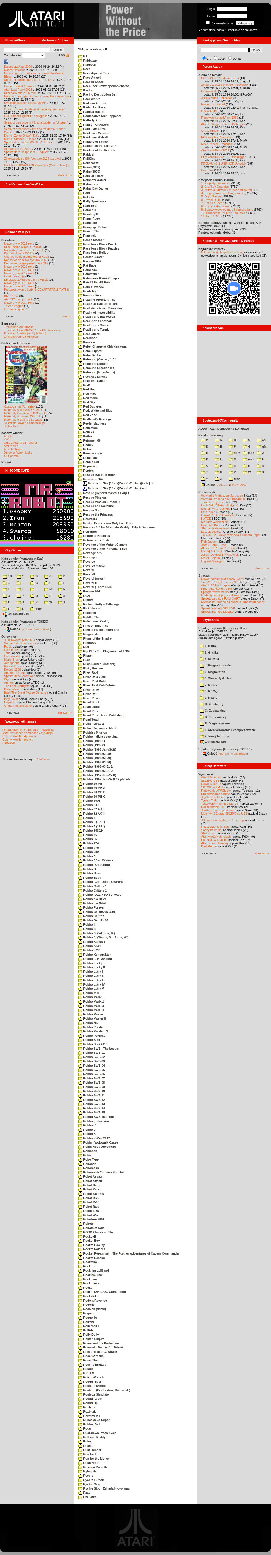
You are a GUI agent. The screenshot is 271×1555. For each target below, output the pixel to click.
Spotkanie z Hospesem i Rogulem (27, 152)
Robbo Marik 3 (91, 1005)
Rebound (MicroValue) (96, 372)
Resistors (87, 518)
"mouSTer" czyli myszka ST (219, 582)
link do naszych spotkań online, (222, 252)
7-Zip (37, 629)
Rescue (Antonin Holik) (97, 474)
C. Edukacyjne (212, 710)
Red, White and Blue (95, 410)
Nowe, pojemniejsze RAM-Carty (222, 578)
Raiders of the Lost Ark (97, 145)
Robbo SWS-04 (91, 1065)
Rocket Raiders (91, 1249)
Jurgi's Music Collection (217, 97)
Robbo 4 (86, 818)
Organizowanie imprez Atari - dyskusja (28, 729)
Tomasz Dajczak (212, 502)
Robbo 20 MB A (91, 787)
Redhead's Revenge (95, 419)
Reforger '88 (89, 440)
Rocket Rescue (91, 1257)
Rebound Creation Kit (96, 368)
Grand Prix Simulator (18, 705)
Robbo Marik (90, 997)
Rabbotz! (87, 64)
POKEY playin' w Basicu (217, 137)
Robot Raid (88, 1206)
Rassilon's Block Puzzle (97, 244)
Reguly (85, 444)
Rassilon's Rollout (93, 252)
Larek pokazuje (14, 276)
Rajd (84, 192)
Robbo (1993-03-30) (94, 762)
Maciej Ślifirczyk (212, 551)
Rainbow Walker (92, 180)
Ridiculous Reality (93, 621)
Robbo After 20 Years (96, 860)
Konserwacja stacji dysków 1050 (25, 260)
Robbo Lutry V (91, 988)
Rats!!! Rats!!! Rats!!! (96, 282)
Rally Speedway (92, 201)
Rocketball (88, 1262)
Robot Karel (89, 1189)
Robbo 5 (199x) (91, 826)
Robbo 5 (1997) (91, 822)
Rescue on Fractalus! (96, 506)
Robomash (88, 1168)
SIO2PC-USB (210, 780)
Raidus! (86, 154)
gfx (262, 446)
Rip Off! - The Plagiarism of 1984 (103, 651)
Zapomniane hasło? (212, 29)
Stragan (204, 575)
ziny (234, 478)
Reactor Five (89, 295)
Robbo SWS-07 (91, 1078)
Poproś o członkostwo (242, 29)
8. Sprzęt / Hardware (215, 206)
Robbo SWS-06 (91, 1074)
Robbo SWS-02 (91, 1057)
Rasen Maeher (91, 240)
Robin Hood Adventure (97, 1146)
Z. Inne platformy (214, 736)
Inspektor (10, 702)
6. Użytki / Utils (211, 199)
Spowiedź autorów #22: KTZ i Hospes (29, 142)
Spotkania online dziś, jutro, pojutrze (28, 79)
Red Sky (86, 402)
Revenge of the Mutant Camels (102, 544)
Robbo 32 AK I (91, 809)
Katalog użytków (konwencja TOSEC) (225, 749)
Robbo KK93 (89, 945)
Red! (84, 385)
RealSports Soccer (94, 325)
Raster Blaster (91, 257)
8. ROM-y (209, 691)
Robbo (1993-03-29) (94, 758)
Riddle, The (88, 617)
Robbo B (87, 869)
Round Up (88, 1403)
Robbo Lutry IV (91, 984)
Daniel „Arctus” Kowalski (217, 515)
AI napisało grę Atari (17, 148)
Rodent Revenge (92, 1300)
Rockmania (88, 1283)
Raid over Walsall (93, 137)
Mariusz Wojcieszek (214, 521)
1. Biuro (208, 646)
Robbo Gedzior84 (93, 920)
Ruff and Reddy (91, 1437)
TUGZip (46, 629)
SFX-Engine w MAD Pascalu (23, 246)
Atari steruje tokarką (214, 843)
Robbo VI (87, 1129)
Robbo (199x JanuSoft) (97, 775)
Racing (85, 90)
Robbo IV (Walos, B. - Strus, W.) (103, 937)
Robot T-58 (88, 1210)
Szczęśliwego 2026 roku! (21, 92)
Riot (83, 647)
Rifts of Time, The (93, 625)
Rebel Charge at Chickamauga (102, 346)
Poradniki (8, 240)
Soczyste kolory (211, 830)
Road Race (88, 711)
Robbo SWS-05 (91, 1070)
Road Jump (89, 706)
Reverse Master (91, 565)
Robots (86, 1223)
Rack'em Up (89, 99)
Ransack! (87, 235)
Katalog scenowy (210, 435)
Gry (208, 58)
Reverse (86, 561)
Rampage (87, 222)
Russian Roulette (93, 1467)
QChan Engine (14, 309)
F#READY (208, 512)
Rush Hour (88, 1462)
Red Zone (87, 415)
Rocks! (85, 1287)
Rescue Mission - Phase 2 (99, 501)
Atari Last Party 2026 (18, 89)
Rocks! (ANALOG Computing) (102, 1291)
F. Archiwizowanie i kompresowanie (228, 730)
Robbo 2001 (89, 800)
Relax (84, 449)
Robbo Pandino (91, 1027)
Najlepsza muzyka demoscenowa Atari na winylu (36, 96)
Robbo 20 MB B (91, 792)
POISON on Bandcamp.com (220, 78)
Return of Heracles (94, 535)
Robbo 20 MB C (91, 796)
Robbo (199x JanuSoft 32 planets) (105, 779)
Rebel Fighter (90, 351)
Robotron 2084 (91, 1219)
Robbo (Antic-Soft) (94, 864)
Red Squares (90, 406)
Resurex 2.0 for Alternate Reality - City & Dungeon (116, 527)
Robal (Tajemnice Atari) (97, 728)
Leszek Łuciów (211, 531)
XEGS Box (208, 833)
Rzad (84, 1492)
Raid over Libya (92, 128)
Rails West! (88, 163)
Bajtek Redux (13, 426)
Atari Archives (13, 449)
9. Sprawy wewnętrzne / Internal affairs (227, 209)
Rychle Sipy (89, 1484)
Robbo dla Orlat (92, 903)
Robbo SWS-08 (91, 1082)
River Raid (88, 672)
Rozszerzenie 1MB (213, 807)
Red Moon (88, 398)
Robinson (87, 1151)
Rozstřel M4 (89, 1415)
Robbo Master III (92, 1018)
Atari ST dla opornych (18, 299)
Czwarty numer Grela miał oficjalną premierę (34, 109)
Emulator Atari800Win (18, 326)
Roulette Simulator (94, 1394)
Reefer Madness (92, 423)
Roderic (86, 1304)
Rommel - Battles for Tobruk (100, 1347)
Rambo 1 (87, 209)
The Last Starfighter (17, 686)
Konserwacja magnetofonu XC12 (26, 263)
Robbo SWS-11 (91, 1095)
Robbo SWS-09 (91, 1087)
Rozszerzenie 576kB (215, 826)
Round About (90, 1398)
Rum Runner (89, 1449)
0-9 (7, 576)
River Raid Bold (92, 681)
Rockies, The (90, 1274)
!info (234, 452)
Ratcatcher (88, 274)
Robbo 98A (88, 852)
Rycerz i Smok (91, 1480)
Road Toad (88, 719)
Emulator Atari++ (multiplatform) (25, 333)
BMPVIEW (11, 296)
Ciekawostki (209, 91)
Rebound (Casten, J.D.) (97, 359)
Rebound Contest (93, 363)
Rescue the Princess (95, 514)
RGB (84, 595)
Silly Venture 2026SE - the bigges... (225, 157)
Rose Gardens (91, 1356)
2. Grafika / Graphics (215, 186)
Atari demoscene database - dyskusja (27, 733)
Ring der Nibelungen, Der (98, 629)
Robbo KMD (89, 950)
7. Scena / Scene (212, 203)
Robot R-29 (88, 1197)
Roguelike (88, 1317)
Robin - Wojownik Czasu (98, 1142)
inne (36, 608)
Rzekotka (87, 1497)
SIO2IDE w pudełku (214, 839)
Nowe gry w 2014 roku (19, 302)
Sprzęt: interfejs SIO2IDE (218, 608)
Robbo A (87, 856)
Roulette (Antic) (92, 1385)
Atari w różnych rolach (216, 836)
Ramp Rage (89, 218)
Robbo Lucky (90, 963)
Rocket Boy (89, 1240)
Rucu (84, 1428)
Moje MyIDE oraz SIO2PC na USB (224, 813)
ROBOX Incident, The (96, 1232)
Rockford (87, 1266)
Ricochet (87, 612)
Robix (85, 1155)
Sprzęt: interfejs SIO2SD (217, 611)
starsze (67, 316)
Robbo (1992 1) (91, 741)
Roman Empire (91, 1339)
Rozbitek (87, 1411)
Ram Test (87, 205)
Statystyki (8, 742)
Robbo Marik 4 (91, 1010)
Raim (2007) (89, 167)
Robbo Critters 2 (92, 890)
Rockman (87, 1279)
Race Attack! (89, 77)
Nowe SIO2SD (211, 784)
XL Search (11, 455)
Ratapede (87, 269)
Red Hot (86, 389)
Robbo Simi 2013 (93, 1044)
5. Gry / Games (211, 196)
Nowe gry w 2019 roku (19, 269)
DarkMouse (209, 846)
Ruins (85, 1441)
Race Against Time (94, 73)
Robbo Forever (14, 666)
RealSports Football (95, 321)
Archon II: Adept (15, 672)
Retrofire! (87, 531)
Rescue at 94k (90, 479)
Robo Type (88, 1159)
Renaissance (90, 453)
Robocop (87, 1163)
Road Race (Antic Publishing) (101, 715)
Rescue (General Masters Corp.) (103, 493)
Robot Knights (91, 1193)
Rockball (87, 1236)
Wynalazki (205, 774)
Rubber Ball (89, 1424)
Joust (7, 653)
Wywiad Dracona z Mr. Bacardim (223, 498)
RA (83, 56)
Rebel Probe (89, 355)
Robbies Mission (92, 732)
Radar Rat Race (91, 107)
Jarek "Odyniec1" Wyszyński (220, 554)
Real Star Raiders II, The (98, 303)
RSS (64, 55)
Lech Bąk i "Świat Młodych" (219, 505)
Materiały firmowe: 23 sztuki (22, 416)
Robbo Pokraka (91, 1035)
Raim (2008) (89, 171)
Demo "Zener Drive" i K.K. (21, 135)
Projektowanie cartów (215, 793)
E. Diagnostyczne (215, 723)
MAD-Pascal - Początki (216, 143)
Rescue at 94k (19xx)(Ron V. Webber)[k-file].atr (119, 483)
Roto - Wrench (91, 1377)
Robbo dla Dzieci (93, 899)
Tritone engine (13, 306)
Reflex (85, 436)
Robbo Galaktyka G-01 (96, 911)
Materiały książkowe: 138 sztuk (25, 413)
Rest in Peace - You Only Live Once (106, 523)
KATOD (206, 518)
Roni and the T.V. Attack (97, 1351)
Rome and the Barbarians (99, 1343)
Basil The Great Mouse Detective (26, 692)
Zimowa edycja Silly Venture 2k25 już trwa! (32, 158)
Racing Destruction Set (97, 94)
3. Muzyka (209, 658)
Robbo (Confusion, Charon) (100, 881)
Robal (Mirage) (91, 723)
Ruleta (85, 1445)
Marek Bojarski (211, 558)
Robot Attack (90, 1180)
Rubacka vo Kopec (94, 1420)
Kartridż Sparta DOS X (19, 253)
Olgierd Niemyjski (213, 561)
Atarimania (11, 446)
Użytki (222, 58)
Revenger (87, 557)
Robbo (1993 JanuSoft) (97, 749)
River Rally (88, 689)
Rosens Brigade (92, 1364)
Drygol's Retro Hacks (18, 452)
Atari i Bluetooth (212, 777)
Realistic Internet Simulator (100, 308)
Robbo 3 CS (89, 805)
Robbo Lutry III (91, 980)
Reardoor (87, 338)
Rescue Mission (92, 497)
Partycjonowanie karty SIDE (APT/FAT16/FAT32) (36, 289)
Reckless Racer (91, 380)
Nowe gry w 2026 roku (19, 86)
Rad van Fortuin (92, 103)
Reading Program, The (96, 299)
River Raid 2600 (92, 676)
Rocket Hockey (91, 1245)
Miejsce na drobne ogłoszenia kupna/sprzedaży (233, 601)
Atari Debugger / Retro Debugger (223, 124)
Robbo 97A (88, 843)
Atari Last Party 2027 (215, 150)
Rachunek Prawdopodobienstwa (103, 86)
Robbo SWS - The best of (98, 1048)
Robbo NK (88, 1022)
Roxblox (86, 1407)
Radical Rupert (91, 111)
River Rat (87, 693)
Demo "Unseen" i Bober (20, 139)
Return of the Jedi (93, 540)
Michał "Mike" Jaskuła (215, 508)
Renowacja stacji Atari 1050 (219, 117)
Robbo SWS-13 (91, 1104)
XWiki (7, 439)
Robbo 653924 (91, 830)
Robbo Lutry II (91, 975)
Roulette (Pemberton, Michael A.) (104, 1390)
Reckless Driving (93, 376)
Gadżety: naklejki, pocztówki (220, 595)
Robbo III (87, 928)
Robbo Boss (89, 873)
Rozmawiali (206, 492)
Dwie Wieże (12, 689)
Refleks (86, 432)
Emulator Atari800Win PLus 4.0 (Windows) (32, 330)
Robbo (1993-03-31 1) (96, 766)
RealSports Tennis (93, 329)
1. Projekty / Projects (215, 183)
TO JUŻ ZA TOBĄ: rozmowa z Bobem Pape (230, 535)
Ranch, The (88, 231)
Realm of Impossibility (96, 312)
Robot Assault (90, 1176)
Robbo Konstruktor (94, 954)
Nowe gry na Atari (213, 104)
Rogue (85, 1313)
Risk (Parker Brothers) (96, 664)
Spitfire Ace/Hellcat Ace (19, 676)
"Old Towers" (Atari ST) (19, 640)
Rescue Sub (89, 510)
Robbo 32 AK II (91, 813)
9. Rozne (208, 697)
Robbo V (87, 1125)
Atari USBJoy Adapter (215, 585)
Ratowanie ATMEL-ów (216, 790)
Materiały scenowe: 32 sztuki (23, 409)
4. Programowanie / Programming (223, 193)
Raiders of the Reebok (96, 150)
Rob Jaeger (209, 541)
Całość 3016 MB (17, 613)
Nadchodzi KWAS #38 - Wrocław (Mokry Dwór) (35, 165)
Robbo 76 (87, 835)
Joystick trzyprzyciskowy (217, 810)
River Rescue (90, 698)
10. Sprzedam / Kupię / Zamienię (223, 212)
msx (248, 459)
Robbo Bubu (89, 877)
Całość (13, 629)
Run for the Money (94, 1458)
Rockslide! (88, 1296)
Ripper (85, 655)
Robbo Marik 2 (91, 1001)
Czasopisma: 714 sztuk (19, 406)
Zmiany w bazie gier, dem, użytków (224, 84)
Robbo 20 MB (90, 783)
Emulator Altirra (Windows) (21, 336)
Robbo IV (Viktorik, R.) (96, 933)
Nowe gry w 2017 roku (19, 273)
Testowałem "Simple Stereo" (220, 803)
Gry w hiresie (210, 130)
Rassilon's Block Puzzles (98, 248)
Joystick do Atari (212, 797)
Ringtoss (87, 642)
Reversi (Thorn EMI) (95, 587)
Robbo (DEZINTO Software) (100, 894)
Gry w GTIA (209, 111)
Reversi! (86, 574)
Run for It (87, 1454)
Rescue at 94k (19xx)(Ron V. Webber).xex (115, 488)
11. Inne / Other (211, 216)
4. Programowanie (215, 665)
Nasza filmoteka (14, 69)
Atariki (8, 436)
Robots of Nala (91, 1228)
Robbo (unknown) (93, 1121)
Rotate (85, 1368)
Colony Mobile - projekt (17, 739)
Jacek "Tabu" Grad (213, 544)
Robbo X (87, 1133)
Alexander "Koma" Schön (218, 548)
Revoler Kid (89, 591)
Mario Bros (11, 659)
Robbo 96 (87, 839)
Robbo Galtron (91, 916)
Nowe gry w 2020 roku (19, 266)
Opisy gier (8, 636)
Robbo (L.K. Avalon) (95, 958)
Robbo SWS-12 (91, 1099)
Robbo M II (88, 993)
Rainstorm (88, 184)
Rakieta (86, 197)
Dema (237, 58)
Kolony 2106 (12, 669)
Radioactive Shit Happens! (99, 116)
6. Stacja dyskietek (216, 678)
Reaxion (86, 342)
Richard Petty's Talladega (99, 604)
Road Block (89, 702)
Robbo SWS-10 (91, 1091)
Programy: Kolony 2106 (217, 588)
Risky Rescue (90, 668)
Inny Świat (11, 699)
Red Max (87, 393)
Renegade (88, 457)
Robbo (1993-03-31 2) (96, 770)
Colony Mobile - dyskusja (19, 736)
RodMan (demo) (92, 1309)
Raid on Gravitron (93, 124)
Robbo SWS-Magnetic (96, 1116)
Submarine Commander (20, 643)
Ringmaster (89, 634)
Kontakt (7, 462)
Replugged (88, 461)
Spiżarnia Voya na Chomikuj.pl (24, 423)
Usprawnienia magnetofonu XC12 (26, 256)
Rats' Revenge (91, 286)
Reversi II (87, 583)
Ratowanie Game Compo (98, 278)
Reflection (88, 427)
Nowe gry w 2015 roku (19, 286)
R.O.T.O (86, 1373)
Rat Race (87, 265)
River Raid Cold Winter (97, 685)
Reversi (86, 570)
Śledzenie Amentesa (215, 528)
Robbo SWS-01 (91, 1052)
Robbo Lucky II (91, 967)
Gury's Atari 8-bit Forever (20, 442)
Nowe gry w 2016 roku (19, 283)
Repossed (88, 466)
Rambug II (88, 214)
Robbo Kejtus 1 (91, 941)
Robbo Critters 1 (92, 886)
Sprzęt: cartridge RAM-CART (220, 598)
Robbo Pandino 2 (93, 1031)
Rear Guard (89, 334)
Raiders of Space (93, 141)
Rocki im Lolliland (93, 1270)
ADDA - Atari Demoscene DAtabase (223, 428)
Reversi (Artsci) (91, 578)
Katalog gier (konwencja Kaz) (22, 558)
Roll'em (86, 1322)
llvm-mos (207, 170)
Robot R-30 (88, 1202)
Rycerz (85, 1475)
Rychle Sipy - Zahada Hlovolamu (104, 1488)
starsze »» (65, 175)
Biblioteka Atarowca (15, 343)
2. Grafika (209, 652)
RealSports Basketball (96, 316)
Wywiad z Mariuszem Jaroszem (222, 495)
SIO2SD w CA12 (212, 787)
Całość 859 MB (213, 741)
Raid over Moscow (94, 133)
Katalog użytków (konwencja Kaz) (222, 628)
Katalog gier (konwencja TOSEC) (24, 621)
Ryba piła (87, 1471)
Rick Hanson (90, 608)
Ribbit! (85, 600)
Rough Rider (89, 1381)
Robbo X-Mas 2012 (94, 1138)
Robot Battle (89, 1185)
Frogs (8, 646)
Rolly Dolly (88, 1334)
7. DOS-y (208, 684)
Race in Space (91, 82)
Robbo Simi (89, 1039)
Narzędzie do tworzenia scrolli (24, 250)
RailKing (87, 158)
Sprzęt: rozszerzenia (215, 592)
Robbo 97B (88, 847)
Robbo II (86, 924)
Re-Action (87, 291)
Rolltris (86, 1330)
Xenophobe (11, 663)
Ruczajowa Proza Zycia (97, 1432)
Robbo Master (90, 1014)
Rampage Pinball (93, 227)
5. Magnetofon (212, 672)
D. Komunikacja (213, 717)
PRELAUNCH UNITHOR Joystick (223, 163)
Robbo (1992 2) (91, 745)
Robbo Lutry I (90, 971)
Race (84, 69)
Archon (9, 682)
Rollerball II (88, 1326)
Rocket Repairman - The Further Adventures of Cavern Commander (129, 1253)
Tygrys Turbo (210, 800)
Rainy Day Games (93, 188)
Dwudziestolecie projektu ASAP (25, 102)
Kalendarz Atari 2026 (18, 66)
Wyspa (8, 679)
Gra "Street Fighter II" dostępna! (25, 116)
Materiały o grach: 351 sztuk (23, 419)
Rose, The (88, 1360)
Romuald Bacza (212, 525)
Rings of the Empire (95, 638)
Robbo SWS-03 (91, 1061)
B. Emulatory (211, 704)
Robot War (88, 1215)
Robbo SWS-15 (91, 1112)
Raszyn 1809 (89, 261)
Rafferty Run (89, 120)
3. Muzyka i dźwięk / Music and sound (226, 189)
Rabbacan (88, 60)
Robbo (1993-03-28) (94, 753)
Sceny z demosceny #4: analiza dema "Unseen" (36, 122)
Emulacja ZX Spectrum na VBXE (26, 279)
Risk (84, 659)
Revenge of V (90, 553)
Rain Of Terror (90, 175)
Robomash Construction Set (101, 1172)
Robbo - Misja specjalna (97, 736)
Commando (12, 656)
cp (261, 440)
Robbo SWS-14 (91, 1108)
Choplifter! (11, 649)
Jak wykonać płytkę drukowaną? (222, 820)
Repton (86, 470)
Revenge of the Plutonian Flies (102, 548)
